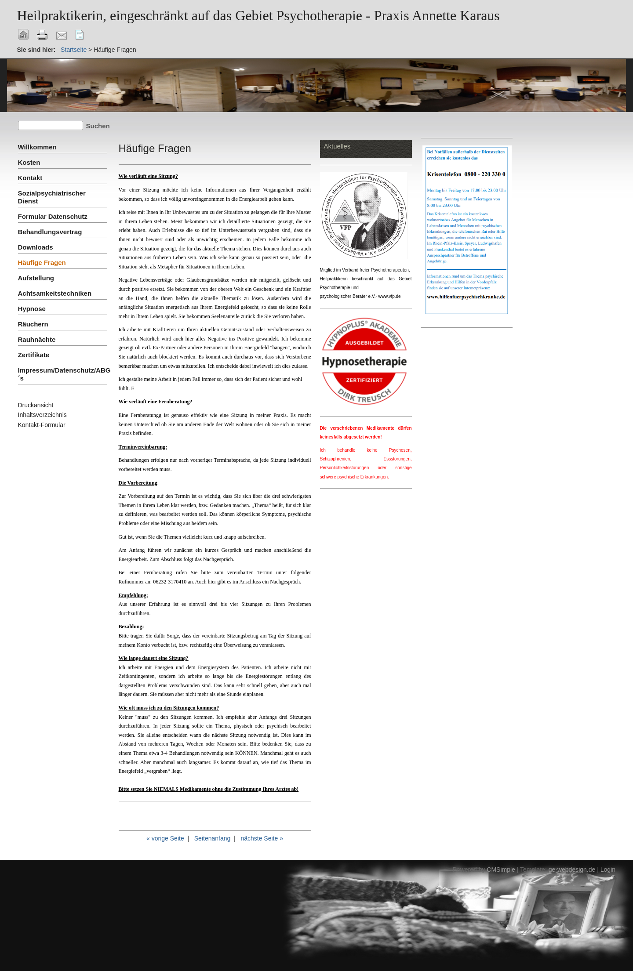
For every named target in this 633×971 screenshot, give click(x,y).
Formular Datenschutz (52, 216)
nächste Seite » (261, 838)
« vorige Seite (165, 838)
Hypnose (32, 308)
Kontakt (30, 177)
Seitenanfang (212, 838)
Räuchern (33, 324)
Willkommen (37, 147)
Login (607, 869)
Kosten (29, 162)
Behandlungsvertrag (50, 232)
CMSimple (501, 869)
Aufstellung (36, 278)
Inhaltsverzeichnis (42, 414)
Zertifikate (34, 355)
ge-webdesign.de (572, 869)
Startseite (74, 49)
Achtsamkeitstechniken (55, 293)
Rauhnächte (37, 339)
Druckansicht (36, 405)
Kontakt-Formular (41, 424)
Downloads (35, 247)
